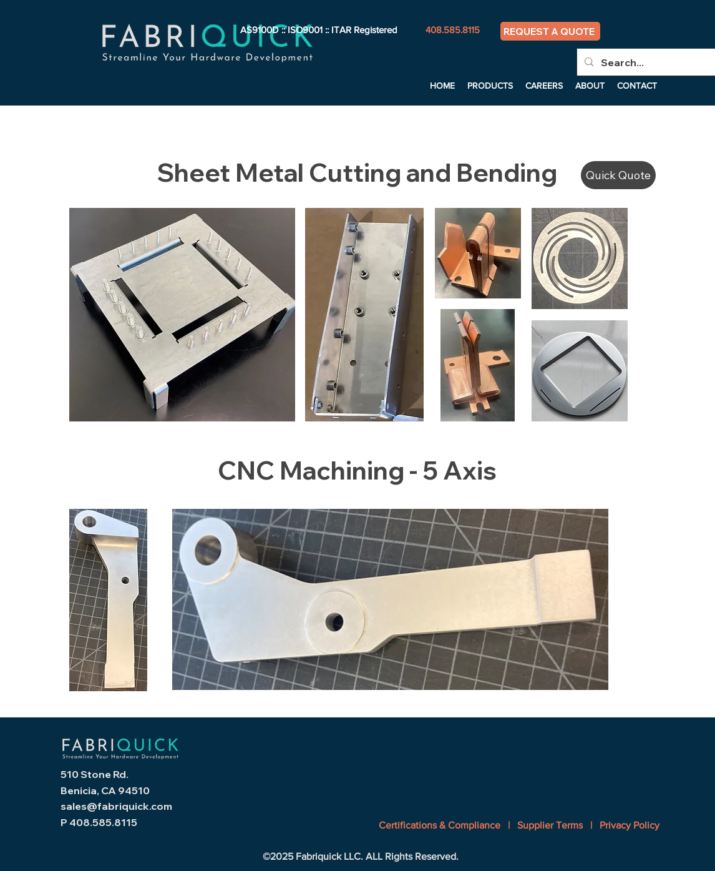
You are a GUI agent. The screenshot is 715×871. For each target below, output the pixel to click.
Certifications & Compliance (439, 825)
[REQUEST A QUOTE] (550, 31)
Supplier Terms (550, 825)
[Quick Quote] (618, 175)
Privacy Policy (629, 825)
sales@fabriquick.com (116, 806)
